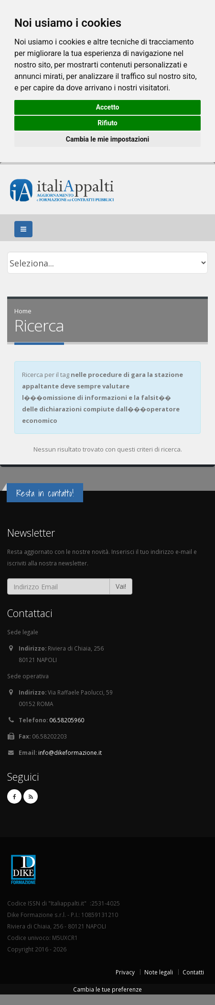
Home (23, 311)
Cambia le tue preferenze (107, 989)
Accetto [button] (107, 107)
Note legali (158, 972)
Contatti (193, 972)
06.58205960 (66, 720)
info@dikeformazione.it (70, 752)
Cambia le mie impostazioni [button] (107, 139)
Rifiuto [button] (107, 123)
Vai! (121, 586)
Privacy (125, 972)
